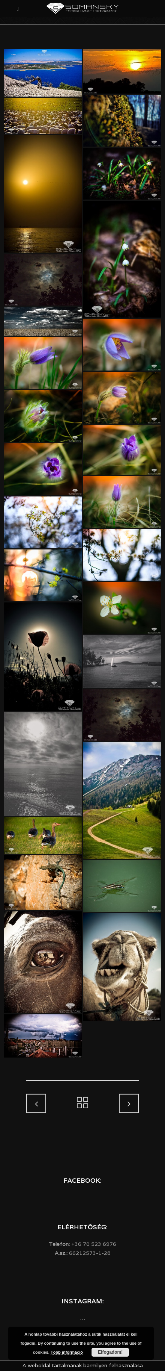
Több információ (67, 1352)
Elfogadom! (110, 1352)
